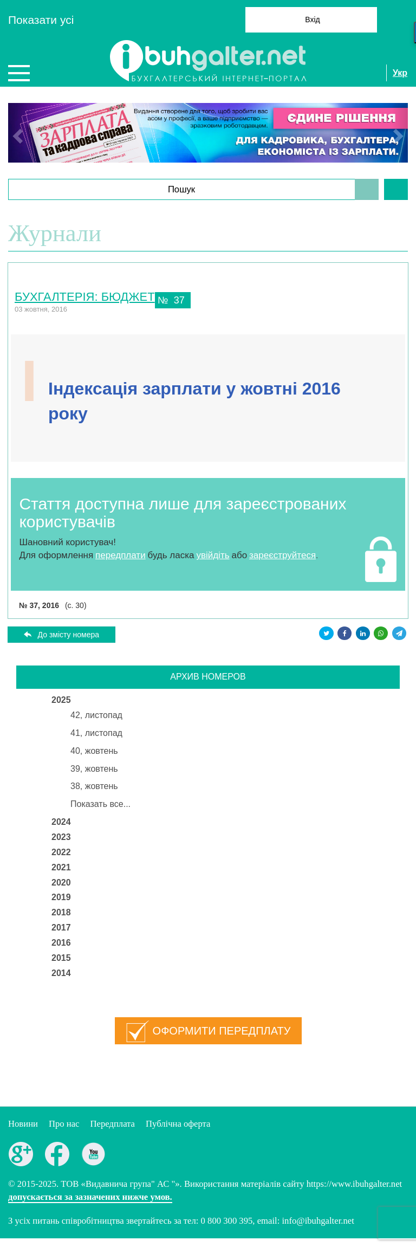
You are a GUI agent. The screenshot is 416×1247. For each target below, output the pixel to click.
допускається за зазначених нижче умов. (90, 1197)
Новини (23, 1124)
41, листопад (96, 733)
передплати (120, 555)
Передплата (112, 1124)
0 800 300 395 (227, 1221)
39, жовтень (94, 768)
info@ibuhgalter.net (318, 1221)
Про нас (64, 1124)
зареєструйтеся (282, 555)
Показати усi (41, 20)
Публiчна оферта (178, 1124)
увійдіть (212, 555)
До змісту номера (68, 634)
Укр (400, 72)
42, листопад (96, 715)
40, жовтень (94, 750)
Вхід (312, 19)
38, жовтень (94, 786)
